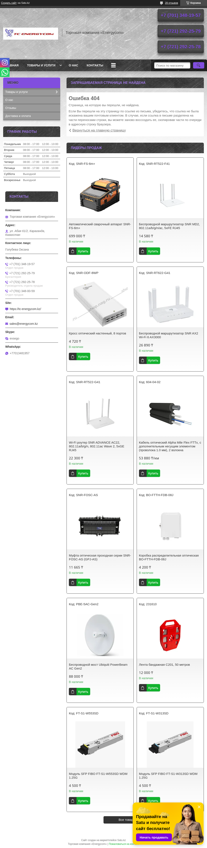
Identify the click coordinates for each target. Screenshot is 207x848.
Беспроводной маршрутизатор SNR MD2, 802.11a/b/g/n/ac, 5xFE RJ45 (169, 226)
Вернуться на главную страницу (99, 130)
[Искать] (198, 65)
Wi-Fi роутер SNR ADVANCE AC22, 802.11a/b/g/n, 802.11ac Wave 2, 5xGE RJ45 (96, 446)
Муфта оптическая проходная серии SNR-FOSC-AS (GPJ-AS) (100, 557)
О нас (73, 65)
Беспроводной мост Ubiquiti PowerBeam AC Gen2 (98, 666)
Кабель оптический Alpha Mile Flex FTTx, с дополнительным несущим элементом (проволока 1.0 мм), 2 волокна (170, 446)
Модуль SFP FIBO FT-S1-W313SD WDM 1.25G (168, 775)
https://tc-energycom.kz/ (25, 309)
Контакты (95, 65)
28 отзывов (171, 2)
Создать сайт (9, 2)
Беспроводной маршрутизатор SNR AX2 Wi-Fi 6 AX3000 (168, 335)
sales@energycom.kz (24, 323)
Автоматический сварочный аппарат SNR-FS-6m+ (100, 226)
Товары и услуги (41, 65)
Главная (11, 65)
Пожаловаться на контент (124, 844)
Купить (83, 251)
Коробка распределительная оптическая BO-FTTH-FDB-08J (169, 557)
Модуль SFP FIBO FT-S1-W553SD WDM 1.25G (98, 775)
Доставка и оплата (18, 116)
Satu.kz (121, 840)
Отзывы (10, 108)
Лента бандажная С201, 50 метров (164, 664)
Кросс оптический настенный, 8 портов (97, 333)
